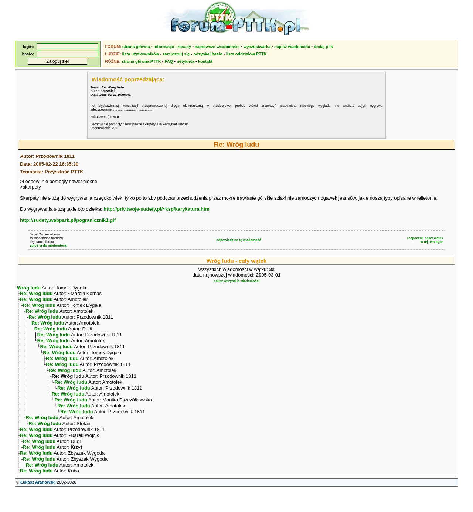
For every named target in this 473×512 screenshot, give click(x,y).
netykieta (185, 61)
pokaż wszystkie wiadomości (236, 281)
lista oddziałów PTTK (246, 54)
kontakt (205, 61)
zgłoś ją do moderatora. (48, 245)
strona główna (136, 46)
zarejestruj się (176, 54)
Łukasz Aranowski (38, 505)
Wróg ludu (29, 288)
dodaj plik (323, 46)
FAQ (169, 61)
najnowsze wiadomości (217, 46)
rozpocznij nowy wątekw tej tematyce (425, 240)
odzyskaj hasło (207, 54)
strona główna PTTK (141, 61)
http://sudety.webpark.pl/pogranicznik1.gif (68, 220)
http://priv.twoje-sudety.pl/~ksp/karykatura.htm (156, 209)
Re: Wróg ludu (36, 294)
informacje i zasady (172, 46)
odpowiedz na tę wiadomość (238, 240)
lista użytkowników (140, 54)
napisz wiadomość (292, 46)
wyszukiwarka (257, 46)
